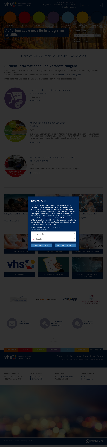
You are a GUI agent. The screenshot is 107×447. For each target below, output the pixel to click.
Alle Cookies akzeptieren (65, 245)
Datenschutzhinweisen (39, 229)
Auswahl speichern (41, 245)
